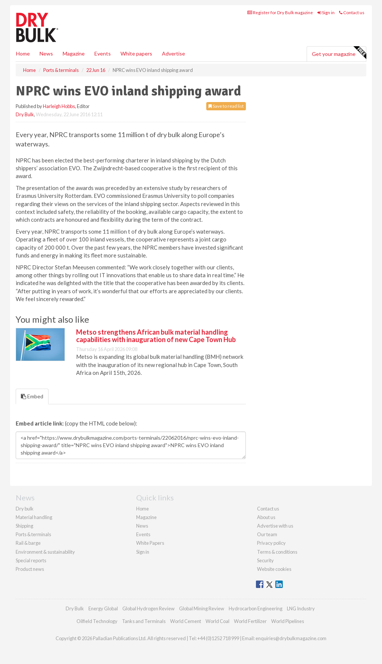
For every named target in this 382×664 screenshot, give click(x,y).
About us (266, 517)
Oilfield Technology (97, 621)
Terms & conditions (277, 552)
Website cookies (274, 569)
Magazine (74, 53)
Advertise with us (275, 526)
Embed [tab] (32, 396)
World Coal (217, 621)
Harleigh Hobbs (59, 106)
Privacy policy (271, 543)
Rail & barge (28, 543)
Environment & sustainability (45, 552)
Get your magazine (339, 53)
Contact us (351, 12)
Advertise (173, 53)
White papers (136, 53)
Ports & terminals (33, 534)
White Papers (150, 543)
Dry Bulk (25, 114)
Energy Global (103, 608)
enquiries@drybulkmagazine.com (291, 638)
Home (23, 53)
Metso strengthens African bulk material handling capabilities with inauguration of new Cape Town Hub (156, 336)
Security (265, 560)
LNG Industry (301, 608)
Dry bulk (25, 509)
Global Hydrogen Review (148, 608)
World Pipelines (287, 621)
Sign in (326, 12)
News (142, 526)
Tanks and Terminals (144, 621)
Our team (267, 534)
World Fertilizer (250, 621)
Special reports (31, 560)
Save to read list (226, 106)
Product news (30, 569)
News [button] (46, 53)
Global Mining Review (201, 608)
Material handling (34, 517)
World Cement (185, 621)
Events (102, 53)
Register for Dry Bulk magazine (280, 12)
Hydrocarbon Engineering (255, 608)
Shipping (24, 526)
